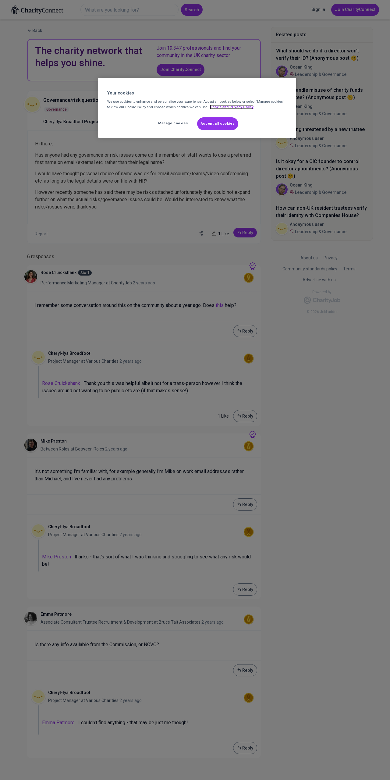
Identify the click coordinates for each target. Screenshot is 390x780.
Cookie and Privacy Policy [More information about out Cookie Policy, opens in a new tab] (232, 107)
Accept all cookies (218, 123)
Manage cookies (173, 123)
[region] (197, 108)
